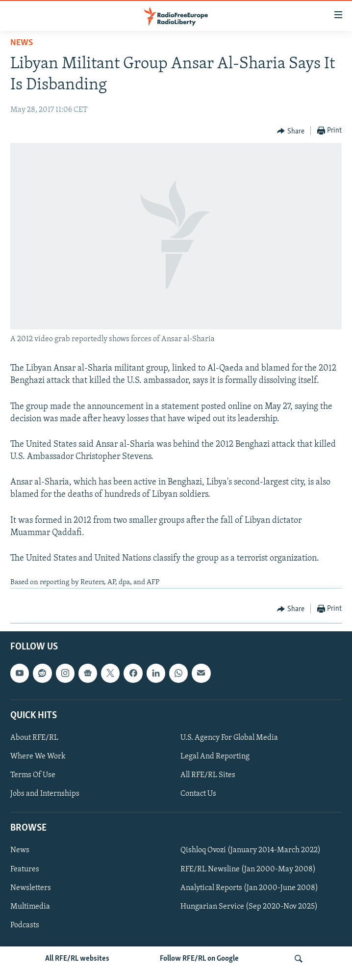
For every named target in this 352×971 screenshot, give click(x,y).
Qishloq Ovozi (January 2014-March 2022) (250, 850)
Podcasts (24, 925)
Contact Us (198, 794)
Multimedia (30, 906)
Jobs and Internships (44, 794)
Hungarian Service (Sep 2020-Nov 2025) (249, 906)
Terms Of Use (32, 775)
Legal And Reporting (215, 756)
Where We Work (38, 756)
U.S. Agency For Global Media (229, 738)
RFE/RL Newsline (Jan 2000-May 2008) (248, 869)
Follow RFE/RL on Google (199, 959)
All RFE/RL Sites (207, 775)
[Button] (290, 131)
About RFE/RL (34, 738)
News (21, 43)
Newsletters (30, 887)
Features (24, 869)
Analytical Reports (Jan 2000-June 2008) (249, 887)
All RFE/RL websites (77, 959)
